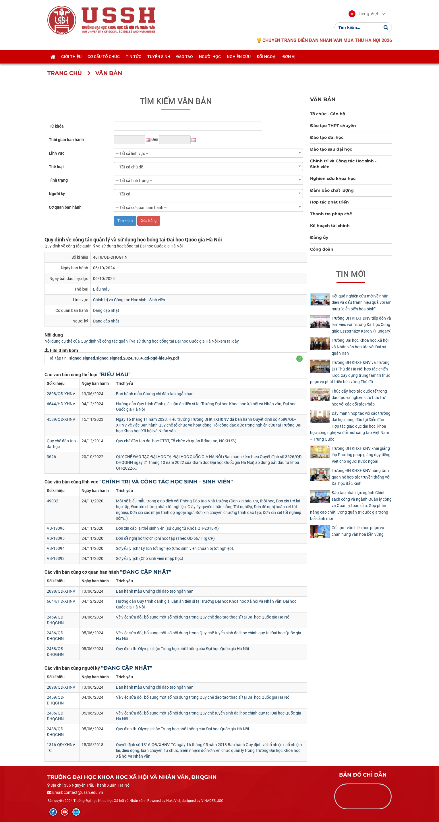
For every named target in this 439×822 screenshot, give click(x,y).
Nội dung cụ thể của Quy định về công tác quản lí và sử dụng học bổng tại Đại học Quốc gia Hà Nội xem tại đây (142, 341)
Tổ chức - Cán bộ (327, 113)
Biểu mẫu (101, 289)
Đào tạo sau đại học (331, 149)
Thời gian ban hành (66, 139)
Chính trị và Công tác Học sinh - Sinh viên (129, 299)
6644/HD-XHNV (61, 404)
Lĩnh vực (56, 153)
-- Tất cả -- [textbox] (125, 194)
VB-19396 (56, 528)
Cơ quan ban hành (65, 207)
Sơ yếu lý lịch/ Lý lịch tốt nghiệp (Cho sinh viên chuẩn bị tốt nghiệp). (175, 548)
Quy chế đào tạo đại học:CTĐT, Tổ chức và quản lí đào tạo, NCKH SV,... (177, 441)
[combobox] (208, 153)
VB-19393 (56, 558)
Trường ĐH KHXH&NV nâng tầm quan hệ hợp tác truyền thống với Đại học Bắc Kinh (361, 477)
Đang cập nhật (106, 310)
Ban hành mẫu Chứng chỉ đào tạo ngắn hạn (155, 393)
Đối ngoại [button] (266, 56)
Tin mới (351, 274)
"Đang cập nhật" (145, 572)
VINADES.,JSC (212, 801)
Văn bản (323, 99)
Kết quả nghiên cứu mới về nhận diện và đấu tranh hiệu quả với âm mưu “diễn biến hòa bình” (361, 302)
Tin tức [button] (133, 56)
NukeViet (173, 801)
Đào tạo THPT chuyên (333, 125)
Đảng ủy (319, 237)
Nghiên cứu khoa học (332, 178)
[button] (363, 13)
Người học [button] (210, 56)
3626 (51, 456)
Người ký (57, 193)
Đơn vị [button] (289, 56)
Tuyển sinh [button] (158, 56)
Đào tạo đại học (326, 137)
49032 (52, 501)
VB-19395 (56, 538)
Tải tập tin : (114, 358)
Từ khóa (56, 126)
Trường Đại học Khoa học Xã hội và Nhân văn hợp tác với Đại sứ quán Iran (360, 347)
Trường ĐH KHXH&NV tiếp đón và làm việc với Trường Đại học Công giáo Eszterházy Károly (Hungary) (362, 324)
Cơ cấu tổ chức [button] (104, 56)
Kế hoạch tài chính (330, 225)
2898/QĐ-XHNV (61, 393)
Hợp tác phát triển (329, 202)
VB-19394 (56, 548)
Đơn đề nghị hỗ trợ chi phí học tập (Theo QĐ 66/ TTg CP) (165, 538)
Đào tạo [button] (184, 56)
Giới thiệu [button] (71, 56)
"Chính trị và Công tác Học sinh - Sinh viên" (166, 482)
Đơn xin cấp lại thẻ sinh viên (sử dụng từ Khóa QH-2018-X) (167, 528)
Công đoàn (321, 249)
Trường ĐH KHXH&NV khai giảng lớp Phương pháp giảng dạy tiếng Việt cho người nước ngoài (361, 455)
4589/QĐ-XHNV (61, 419)
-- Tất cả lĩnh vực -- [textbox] (132, 153)
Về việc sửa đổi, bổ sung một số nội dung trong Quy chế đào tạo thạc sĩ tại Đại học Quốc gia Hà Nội (203, 617)
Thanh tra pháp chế (331, 213)
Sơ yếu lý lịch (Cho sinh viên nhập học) (149, 558)
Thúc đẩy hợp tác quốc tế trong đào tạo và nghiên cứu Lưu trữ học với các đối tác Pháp (359, 397)
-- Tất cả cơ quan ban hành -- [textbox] (141, 207)
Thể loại (56, 166)
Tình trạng (58, 180)
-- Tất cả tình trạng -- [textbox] (134, 180)
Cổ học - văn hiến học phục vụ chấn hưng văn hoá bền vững (358, 530)
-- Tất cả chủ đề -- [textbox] (131, 167)
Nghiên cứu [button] (239, 56)
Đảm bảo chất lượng (332, 190)
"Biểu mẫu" (114, 374)
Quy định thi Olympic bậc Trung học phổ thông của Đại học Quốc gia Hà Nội (182, 648)
